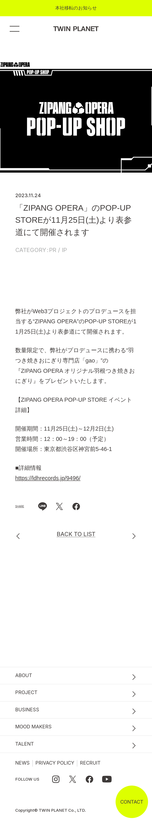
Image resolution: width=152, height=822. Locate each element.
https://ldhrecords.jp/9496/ (48, 478)
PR (52, 250)
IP (64, 250)
